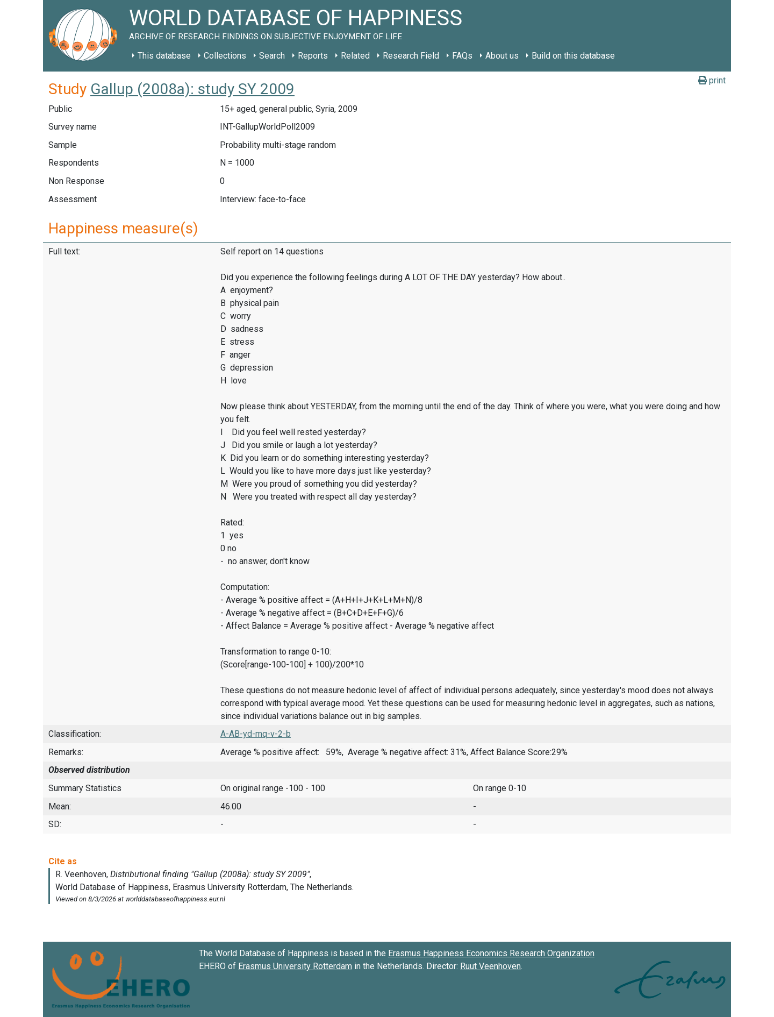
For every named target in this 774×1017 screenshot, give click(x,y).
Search (272, 56)
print (712, 80)
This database (164, 56)
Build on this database (573, 56)
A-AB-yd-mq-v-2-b (255, 734)
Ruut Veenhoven (490, 966)
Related (355, 56)
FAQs (462, 56)
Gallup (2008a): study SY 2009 (192, 89)
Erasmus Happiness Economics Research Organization (491, 953)
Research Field (411, 56)
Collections (225, 56)
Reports (313, 56)
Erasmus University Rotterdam (295, 966)
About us (502, 56)
